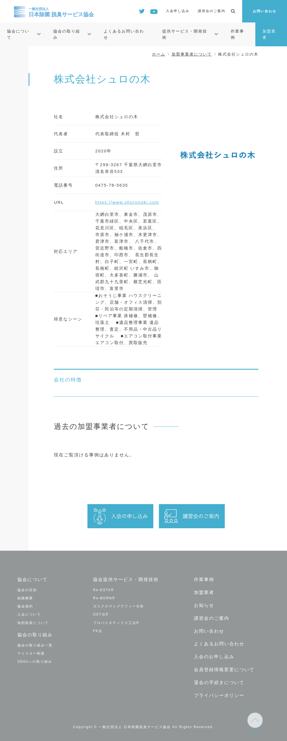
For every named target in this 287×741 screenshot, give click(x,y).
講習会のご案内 (211, 11)
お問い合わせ (264, 11)
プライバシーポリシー (219, 694)
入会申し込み (177, 11)
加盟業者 (269, 34)
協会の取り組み (66, 34)
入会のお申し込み (214, 656)
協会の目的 (27, 590)
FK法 (97, 631)
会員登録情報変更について (224, 669)
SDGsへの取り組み (34, 662)
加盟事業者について (192, 54)
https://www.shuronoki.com (127, 202)
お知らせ (204, 605)
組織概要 (25, 598)
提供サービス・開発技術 (184, 34)
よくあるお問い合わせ (124, 34)
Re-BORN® (104, 598)
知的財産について (33, 623)
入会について (29, 614)
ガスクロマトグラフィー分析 (118, 606)
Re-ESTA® (103, 590)
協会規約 (25, 606)
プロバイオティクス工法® (116, 623)
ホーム (158, 54)
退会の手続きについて (219, 682)
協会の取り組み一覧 (35, 645)
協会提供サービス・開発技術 (126, 579)
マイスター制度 (31, 653)
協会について (18, 34)
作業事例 (237, 34)
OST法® (101, 614)
